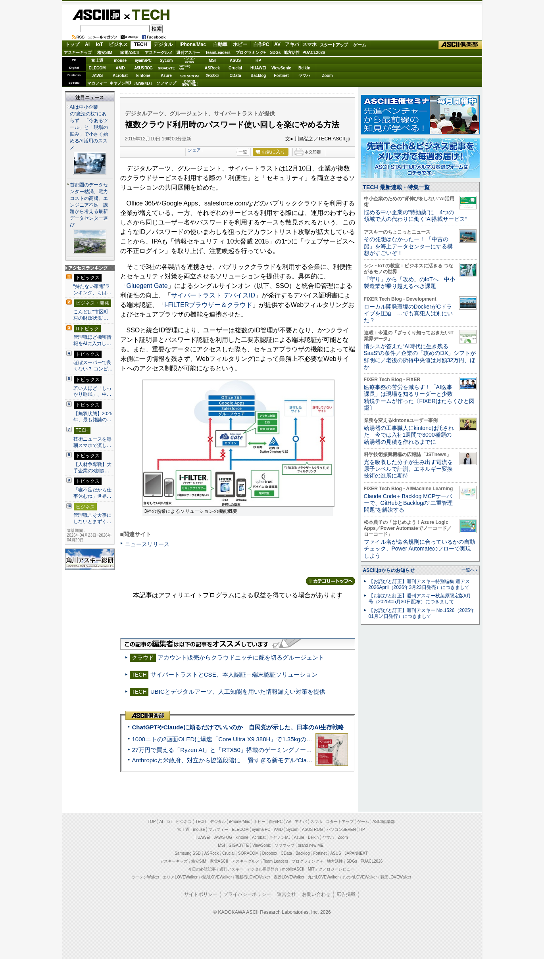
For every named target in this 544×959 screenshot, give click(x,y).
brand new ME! (311, 845)
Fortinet (281, 75)
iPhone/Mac (192, 44)
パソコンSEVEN (189, 60)
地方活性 (292, 52)
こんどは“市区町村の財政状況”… (90, 315)
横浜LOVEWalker (216, 877)
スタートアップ (334, 44)
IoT (99, 44)
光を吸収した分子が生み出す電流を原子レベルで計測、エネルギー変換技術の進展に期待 (408, 469)
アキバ (292, 44)
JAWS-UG (223, 837)
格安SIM (104, 52)
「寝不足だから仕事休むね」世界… (92, 493)
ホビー (240, 44)
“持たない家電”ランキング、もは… (92, 289)
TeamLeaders (218, 52)
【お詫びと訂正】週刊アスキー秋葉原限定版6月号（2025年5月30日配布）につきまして (420, 598)
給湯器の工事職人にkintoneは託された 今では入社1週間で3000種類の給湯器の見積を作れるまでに (409, 435)
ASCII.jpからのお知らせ (389, 570)
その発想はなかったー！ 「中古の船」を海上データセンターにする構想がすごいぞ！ (408, 246)
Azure (166, 75)
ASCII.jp (96, 15)
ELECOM (97, 68)
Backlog (258, 75)
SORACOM (248, 853)
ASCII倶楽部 (460, 45)
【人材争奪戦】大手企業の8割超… (92, 468)
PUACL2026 (313, 52)
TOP (152, 821)
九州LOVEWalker (323, 877)
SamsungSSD (184, 68)
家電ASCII (129, 52)
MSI (212, 60)
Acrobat (120, 75)
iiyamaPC (143, 60)
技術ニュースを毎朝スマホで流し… (92, 442)
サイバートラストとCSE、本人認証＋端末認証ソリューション (233, 674)
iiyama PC (261, 829)
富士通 (97, 60)
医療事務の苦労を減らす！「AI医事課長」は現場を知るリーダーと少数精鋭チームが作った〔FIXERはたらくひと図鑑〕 (419, 397)
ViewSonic (281, 68)
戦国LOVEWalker (396, 877)
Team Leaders (275, 861)
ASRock (212, 68)
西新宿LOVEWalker (252, 877)
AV (277, 44)
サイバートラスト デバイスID (213, 295)
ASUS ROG (143, 68)
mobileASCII (293, 869)
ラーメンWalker (145, 877)
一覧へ (468, 570)
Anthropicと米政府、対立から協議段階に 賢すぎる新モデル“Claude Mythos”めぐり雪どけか (256, 760)
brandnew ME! (190, 83)
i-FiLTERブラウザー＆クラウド (209, 304)
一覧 (242, 152)
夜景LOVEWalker (289, 877)
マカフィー (97, 83)
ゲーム (359, 44)
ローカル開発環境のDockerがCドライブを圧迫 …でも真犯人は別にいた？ (408, 313)
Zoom (327, 75)
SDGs (275, 52)
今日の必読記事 (202, 869)
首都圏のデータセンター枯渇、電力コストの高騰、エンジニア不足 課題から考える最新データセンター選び (89, 205)
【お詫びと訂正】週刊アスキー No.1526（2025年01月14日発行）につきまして (422, 613)
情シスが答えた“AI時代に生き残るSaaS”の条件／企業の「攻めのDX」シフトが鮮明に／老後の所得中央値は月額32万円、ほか (420, 356)
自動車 (220, 44)
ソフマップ (166, 83)
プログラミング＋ (307, 861)
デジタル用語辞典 (263, 869)
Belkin (304, 68)
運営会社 (286, 894)
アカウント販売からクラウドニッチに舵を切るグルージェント (241, 657)
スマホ (309, 44)
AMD (120, 68)
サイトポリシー (200, 894)
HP (258, 60)
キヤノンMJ (120, 83)
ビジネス (118, 44)
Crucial (235, 68)
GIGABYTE (166, 68)
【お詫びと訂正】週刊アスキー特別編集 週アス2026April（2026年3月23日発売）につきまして (419, 584)
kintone (143, 75)
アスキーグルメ (159, 52)
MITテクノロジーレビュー (331, 869)
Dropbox (212, 75)
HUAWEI (258, 68)
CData (235, 75)
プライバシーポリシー (247, 894)
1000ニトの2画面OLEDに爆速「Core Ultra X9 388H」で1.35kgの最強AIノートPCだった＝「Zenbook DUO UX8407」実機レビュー (307, 739)
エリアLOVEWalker (180, 877)
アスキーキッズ (78, 52)
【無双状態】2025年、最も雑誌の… (93, 417)
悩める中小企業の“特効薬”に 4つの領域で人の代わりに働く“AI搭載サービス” (415, 215)
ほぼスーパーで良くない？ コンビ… (93, 366)
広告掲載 (346, 894)
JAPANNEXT (143, 83)
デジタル (163, 44)
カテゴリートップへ (330, 581)
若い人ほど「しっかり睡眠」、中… (92, 391)
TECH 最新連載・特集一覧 (396, 187)
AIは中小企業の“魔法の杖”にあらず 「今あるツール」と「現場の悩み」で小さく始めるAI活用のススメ (89, 127)
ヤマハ (304, 75)
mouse (120, 60)
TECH (147, 14)
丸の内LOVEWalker (359, 877)
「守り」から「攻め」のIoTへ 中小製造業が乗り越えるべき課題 (409, 282)
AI (87, 44)
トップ (72, 44)
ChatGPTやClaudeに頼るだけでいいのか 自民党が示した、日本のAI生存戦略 (238, 727)
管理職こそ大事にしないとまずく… (92, 518)
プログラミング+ (251, 52)
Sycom (166, 60)
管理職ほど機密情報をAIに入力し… (92, 340)
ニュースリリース (147, 544)
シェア (194, 150)
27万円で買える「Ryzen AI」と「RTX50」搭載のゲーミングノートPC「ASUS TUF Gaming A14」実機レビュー (282, 749)
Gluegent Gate (147, 285)
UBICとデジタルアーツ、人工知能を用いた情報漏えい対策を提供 (237, 691)
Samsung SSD (188, 853)
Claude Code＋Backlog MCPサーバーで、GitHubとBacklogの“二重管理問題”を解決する (408, 503)
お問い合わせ (316, 894)
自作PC (261, 44)
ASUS (235, 60)
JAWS (97, 75)
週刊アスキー (188, 52)
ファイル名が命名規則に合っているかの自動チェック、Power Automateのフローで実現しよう (419, 549)
